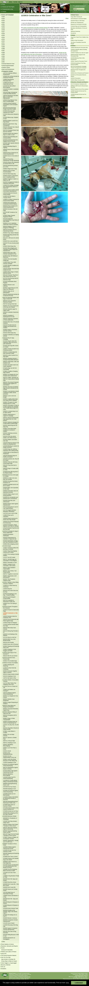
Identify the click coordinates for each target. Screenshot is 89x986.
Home (3, 4)
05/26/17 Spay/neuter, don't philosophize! (10, 576)
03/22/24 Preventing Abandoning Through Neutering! (11, 159)
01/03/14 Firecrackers (75, 78)
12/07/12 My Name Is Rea (9, 678)
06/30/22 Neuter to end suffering (8, 285)
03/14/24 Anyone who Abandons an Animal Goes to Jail (11, 163)
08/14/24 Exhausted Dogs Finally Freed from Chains (9, 108)
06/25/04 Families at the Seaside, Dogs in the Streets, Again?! (10, 912)
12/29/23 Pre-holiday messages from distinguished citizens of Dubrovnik (11, 187)
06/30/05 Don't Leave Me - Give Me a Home (11, 885)
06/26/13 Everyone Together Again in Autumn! (10, 671)
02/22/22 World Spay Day (9, 332)
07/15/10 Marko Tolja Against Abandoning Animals (10, 771)
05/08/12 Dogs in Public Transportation (9, 719)
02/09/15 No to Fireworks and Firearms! (80, 73)
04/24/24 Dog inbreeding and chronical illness (10, 137)
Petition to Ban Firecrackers (77, 40)
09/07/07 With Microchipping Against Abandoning (10, 828)
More (67, 18)
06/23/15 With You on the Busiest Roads (9, 640)
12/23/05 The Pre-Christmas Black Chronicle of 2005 (10, 870)
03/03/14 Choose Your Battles (10, 662)
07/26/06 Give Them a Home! (10, 856)
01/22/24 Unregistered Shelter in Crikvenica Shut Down (11, 182)
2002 (3, 60)
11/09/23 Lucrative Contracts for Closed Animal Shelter (11, 200)
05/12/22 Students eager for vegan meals (10, 309)
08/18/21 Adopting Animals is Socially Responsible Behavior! (10, 359)
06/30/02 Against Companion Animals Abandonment (10, 929)
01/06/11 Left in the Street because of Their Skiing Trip (10, 760)
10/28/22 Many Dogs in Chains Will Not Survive (10, 272)
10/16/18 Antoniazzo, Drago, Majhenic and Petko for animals (11, 525)
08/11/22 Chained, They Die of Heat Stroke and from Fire (10, 275)
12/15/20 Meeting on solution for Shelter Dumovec (11, 446)
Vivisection (41, 1)
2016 (3, 33)
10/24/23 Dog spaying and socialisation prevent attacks (10, 203)
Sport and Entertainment (8, 69)
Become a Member (5, 965)
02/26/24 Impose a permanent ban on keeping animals (10, 176)
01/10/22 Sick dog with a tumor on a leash (10, 346)
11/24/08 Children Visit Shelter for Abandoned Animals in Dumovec (10, 798)
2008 (3, 48)
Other (3, 941)
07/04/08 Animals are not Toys (10, 811)
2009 (3, 46)
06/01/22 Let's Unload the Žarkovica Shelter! (9, 301)
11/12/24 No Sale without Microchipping (9, 86)
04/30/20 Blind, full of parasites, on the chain (11, 488)
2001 (3, 61)
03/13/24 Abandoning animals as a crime (10, 166)
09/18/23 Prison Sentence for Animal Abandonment (10, 206)
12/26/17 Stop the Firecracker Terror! (79, 61)
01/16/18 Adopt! (7, 546)
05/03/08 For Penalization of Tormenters (10, 819)
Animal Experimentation (8, 65)
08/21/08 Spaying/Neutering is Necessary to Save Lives (10, 802)
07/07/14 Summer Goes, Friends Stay (9, 658)
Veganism (36, 1)
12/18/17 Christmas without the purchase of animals (10, 548)
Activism (4, 11)
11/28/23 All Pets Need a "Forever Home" (9, 197)
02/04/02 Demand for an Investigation (9, 938)
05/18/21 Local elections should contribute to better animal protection (11, 393)
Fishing (59, 1)
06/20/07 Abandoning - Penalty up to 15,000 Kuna (10, 841)
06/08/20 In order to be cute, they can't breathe (10, 478)
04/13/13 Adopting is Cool (9, 676)
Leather (46, 1)
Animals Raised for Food (8, 63)
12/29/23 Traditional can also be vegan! (79, 52)
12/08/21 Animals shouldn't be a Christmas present (11, 349)
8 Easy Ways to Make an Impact (9, 961)
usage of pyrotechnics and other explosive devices (35, 27)
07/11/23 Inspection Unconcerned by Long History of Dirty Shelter (11, 220)
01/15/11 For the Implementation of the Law (9, 756)
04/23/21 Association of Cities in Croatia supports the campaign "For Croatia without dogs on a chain (11, 407)
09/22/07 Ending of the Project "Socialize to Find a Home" (10, 825)
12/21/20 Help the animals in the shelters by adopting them (11, 443)
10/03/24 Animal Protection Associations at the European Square (10, 105)
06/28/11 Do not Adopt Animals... (8, 735)
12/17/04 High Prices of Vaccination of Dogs (9, 893)
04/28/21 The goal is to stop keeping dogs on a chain (10, 403)
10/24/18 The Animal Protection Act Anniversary (11, 522)
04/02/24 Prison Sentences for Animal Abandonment (10, 153)
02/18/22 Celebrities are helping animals (11, 335)
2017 (3, 31)
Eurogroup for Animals (16, 978)
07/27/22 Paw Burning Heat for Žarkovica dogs (10, 279)
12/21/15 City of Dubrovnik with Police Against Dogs (10, 620)
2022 (3, 22)
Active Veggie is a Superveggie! (9, 963)
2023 (3, 20)
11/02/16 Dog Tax (7, 588)
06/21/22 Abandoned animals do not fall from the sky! (11, 295)
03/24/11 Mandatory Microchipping (8, 745)
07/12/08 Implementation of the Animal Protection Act (10, 808)
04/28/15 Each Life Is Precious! (10, 644)
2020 (3, 26)
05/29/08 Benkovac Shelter (9, 816)
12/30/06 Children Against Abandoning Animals (9, 847)
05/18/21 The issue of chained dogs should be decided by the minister (10, 388)
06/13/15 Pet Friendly (8, 642)
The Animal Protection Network (8, 955)
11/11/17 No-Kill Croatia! (9, 557)
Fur (44, 1)
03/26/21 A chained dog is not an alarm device (10, 412)
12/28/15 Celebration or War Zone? (10, 613)
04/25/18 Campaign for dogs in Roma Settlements (10, 532)
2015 (3, 35)
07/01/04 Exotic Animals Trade (10, 908)
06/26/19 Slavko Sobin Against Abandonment (10, 504)
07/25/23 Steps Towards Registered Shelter (9, 216)
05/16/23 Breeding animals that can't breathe (10, 235)
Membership (77, 1)
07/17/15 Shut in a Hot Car (9, 637)
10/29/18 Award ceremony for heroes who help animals (10, 519)
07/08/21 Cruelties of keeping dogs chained (10, 372)
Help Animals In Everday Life (8, 959)
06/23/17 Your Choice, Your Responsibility (9, 571)
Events (3, 948)
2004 (3, 56)
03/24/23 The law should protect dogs (11, 243)
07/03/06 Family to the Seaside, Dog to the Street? (11, 859)
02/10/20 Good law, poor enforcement (9, 501)
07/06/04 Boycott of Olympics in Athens (11, 906)
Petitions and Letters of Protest (8, 951)
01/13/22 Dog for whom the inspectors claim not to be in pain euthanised (10, 342)
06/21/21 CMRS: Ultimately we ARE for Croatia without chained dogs (11, 379)
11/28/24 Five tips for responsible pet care (8, 83)
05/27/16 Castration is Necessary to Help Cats (9, 601)
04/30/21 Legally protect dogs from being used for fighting (10, 399)
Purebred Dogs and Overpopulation (79, 26)
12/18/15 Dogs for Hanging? (10, 622)
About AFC (4, 953)
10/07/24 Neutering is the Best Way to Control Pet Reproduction (10, 97)
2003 (3, 58)
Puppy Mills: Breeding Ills (76, 16)
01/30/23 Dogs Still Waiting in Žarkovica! (10, 256)
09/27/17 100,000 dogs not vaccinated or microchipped (10, 560)
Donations (86, 1)
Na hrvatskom (85, 4)
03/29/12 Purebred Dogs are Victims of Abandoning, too (10, 722)
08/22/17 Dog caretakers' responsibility (9, 568)
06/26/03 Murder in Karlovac (10, 918)
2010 (3, 45)
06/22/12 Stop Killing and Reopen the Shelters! (9, 706)
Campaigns (72, 1)
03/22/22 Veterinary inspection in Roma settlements (10, 319)
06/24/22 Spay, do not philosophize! (8, 291)
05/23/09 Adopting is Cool (9, 788)
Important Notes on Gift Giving (77, 20)
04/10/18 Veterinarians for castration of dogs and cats (9, 538)
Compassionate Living (7, 9)
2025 (3, 16)
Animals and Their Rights (8, 6)
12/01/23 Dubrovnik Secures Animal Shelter (10, 193)
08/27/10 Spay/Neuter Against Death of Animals (10, 768)
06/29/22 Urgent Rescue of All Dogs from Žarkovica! (10, 288)
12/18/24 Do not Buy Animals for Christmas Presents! (11, 77)
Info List (82, 1)
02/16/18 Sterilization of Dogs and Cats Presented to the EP (10, 541)
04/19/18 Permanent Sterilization (8, 535)
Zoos (54, 1)
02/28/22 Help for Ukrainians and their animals (10, 330)
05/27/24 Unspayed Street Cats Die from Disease (11, 131)
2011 (3, 43)
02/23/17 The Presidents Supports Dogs (9, 579)
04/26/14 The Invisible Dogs (10, 661)
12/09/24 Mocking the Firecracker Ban (8, 80)
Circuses (51, 1)
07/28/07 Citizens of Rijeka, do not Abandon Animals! (10, 838)
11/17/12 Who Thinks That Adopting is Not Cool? (9, 683)
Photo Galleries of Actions (7, 944)
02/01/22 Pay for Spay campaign (8, 338)
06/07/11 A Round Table (9, 740)
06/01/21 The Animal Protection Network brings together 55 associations (11, 384)
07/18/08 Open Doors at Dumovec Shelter (9, 805)
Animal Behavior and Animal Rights (79, 18)
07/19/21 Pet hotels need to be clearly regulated (10, 365)
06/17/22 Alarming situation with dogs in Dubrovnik (11, 298)
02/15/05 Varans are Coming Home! (10, 890)
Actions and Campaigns (7, 14)
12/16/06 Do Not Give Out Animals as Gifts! (9, 850)
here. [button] (67, 982)
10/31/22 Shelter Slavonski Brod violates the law (11, 269)
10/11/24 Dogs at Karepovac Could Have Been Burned (10, 93)
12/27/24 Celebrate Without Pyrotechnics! (10, 73)
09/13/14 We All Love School (10, 655)
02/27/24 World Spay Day (9, 173)
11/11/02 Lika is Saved (8, 923)
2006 (3, 52)
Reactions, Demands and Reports (9, 946)
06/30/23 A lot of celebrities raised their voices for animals (10, 224)
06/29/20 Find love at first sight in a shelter (10, 475)
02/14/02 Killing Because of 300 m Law (11, 935)
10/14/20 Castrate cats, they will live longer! (11, 459)
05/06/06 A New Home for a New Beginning (10, 862)
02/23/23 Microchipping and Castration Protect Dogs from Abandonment (10, 249)
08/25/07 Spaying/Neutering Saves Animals (10, 831)
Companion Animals (65, 1)
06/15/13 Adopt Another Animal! (11, 674)
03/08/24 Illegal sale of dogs (10, 168)
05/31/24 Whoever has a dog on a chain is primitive (11, 127)
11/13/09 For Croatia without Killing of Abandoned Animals (10, 781)
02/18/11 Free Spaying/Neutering (7, 753)
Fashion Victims (6, 67)
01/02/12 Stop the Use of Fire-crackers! (79, 89)
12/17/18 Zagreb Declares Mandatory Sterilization (9, 510)
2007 (3, 50)
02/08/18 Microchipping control (10, 544)
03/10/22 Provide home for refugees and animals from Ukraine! (9, 326)
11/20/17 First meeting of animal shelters (11, 555)
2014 (3, 37)
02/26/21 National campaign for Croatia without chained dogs (11, 423)
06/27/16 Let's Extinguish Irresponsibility (9, 597)
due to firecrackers (37, 54)
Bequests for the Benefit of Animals (78, 24)
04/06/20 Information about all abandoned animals (10, 491)
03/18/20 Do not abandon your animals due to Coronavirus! (10, 498)
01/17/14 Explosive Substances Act (79, 84)
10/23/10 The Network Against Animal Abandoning (10, 765)
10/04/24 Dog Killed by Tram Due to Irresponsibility (10, 100)
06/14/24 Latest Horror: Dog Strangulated (10, 124)
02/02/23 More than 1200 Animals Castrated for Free (9, 253)
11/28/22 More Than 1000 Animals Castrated (9, 263)
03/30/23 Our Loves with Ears (10, 241)
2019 (3, 28)
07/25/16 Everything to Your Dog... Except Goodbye (10, 594)
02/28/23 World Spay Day (9, 246)
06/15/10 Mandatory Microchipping (8, 774)
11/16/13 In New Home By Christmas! (9, 668)
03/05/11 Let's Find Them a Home (10, 748)
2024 (3, 18)
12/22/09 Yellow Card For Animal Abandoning (9, 778)
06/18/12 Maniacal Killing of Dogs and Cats (10, 712)
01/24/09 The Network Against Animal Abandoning (10, 791)
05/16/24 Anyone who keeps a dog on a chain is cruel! (10, 134)
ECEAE (22, 978)
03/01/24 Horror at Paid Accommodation (9, 171)
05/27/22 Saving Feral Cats (9, 304)
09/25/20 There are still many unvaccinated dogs (10, 462)
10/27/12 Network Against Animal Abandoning (9, 693)
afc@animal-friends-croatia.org (81, 975)
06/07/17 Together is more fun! (10, 574)
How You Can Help (5, 957)
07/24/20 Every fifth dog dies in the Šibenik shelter (10, 472)
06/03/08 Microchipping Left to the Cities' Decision (10, 813)
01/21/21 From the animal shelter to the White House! (9, 437)
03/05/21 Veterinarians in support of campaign (9, 415)
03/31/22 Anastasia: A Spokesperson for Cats (8, 316)
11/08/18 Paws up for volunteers (8, 516)
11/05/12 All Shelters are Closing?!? (9, 690)
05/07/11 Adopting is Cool (9, 742)
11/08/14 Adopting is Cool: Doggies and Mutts (9, 650)
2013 (3, 39)
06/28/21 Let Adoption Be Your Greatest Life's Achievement (10, 375)
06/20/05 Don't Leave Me (9, 887)
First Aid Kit (73, 33)
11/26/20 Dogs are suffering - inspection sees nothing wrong (10, 450)
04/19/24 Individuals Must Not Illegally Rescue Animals (10, 140)
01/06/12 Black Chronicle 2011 (78, 80)
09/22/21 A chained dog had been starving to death (10, 352)
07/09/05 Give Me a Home (9, 882)
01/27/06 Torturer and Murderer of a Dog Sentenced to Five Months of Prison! (11, 866)
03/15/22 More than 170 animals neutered (11, 322)
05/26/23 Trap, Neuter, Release (11, 232)
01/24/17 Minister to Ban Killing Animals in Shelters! (10, 583)
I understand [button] (79, 982)
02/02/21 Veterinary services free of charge (10, 433)
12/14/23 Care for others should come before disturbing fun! (11, 190)
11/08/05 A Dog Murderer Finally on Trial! (11, 876)
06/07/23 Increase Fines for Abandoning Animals (10, 230)
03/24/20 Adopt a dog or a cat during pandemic (10, 494)
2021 (3, 24)
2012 (3, 41)
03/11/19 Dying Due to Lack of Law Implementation (10, 507)
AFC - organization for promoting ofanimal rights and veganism (79, 6)
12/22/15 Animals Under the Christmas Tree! (10, 617)
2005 (3, 54)
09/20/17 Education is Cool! (10, 562)
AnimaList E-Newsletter (7, 950)
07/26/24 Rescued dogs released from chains (9, 111)
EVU (10, 978)
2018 (3, 30)
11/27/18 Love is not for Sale (10, 513)
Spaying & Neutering (75, 31)
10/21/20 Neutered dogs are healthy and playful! (10, 456)
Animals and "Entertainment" (77, 22)
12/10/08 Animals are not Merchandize (9, 794)
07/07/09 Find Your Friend (9, 786)
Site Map (75, 10)
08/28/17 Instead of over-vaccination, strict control (9, 565)
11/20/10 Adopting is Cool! (9, 762)
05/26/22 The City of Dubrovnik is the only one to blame (10, 306)
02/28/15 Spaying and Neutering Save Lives (11, 647)
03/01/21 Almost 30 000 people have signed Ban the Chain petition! (10, 419)
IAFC (26, 978)
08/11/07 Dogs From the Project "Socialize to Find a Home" (11, 834)
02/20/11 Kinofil (7, 751)
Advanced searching (81, 10)
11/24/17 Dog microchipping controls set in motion (10, 551)
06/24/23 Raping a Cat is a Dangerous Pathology (9, 227)
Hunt (56, 1)
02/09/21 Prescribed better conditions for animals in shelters (9, 430)
